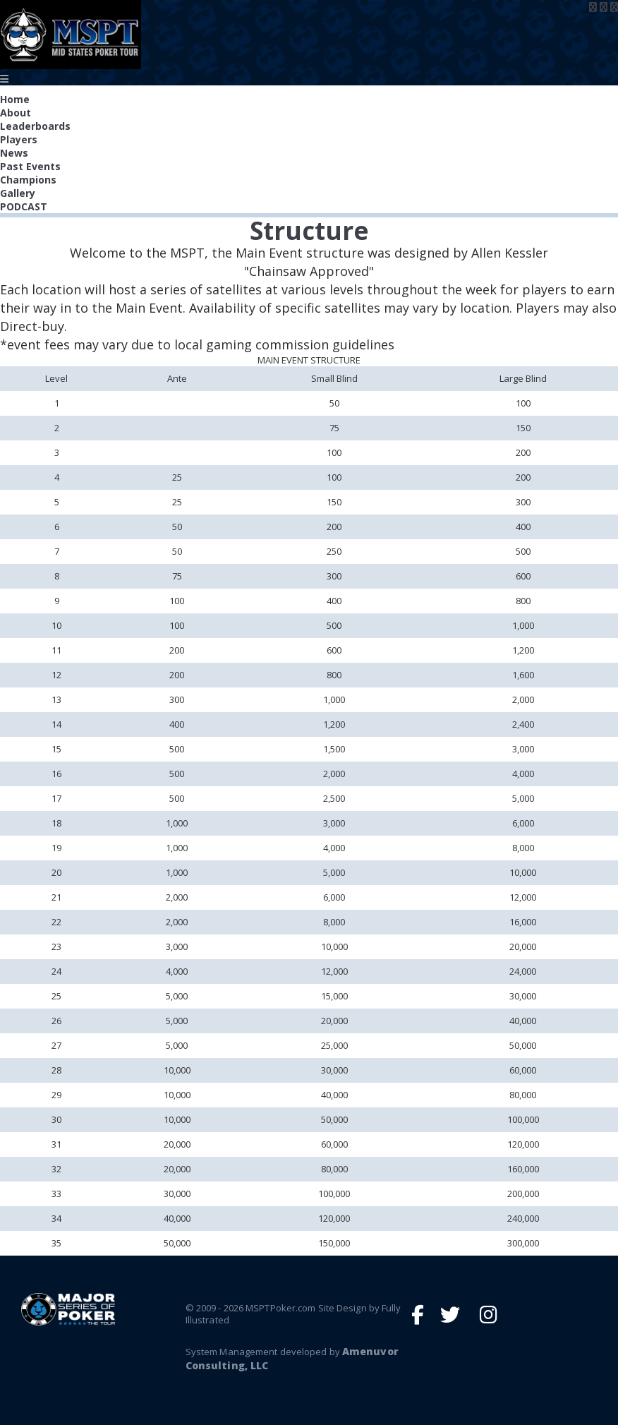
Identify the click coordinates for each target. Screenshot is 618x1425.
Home (15, 99)
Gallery (17, 193)
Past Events (30, 166)
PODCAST (23, 206)
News (14, 153)
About (15, 112)
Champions (28, 179)
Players (18, 139)
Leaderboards (35, 126)
